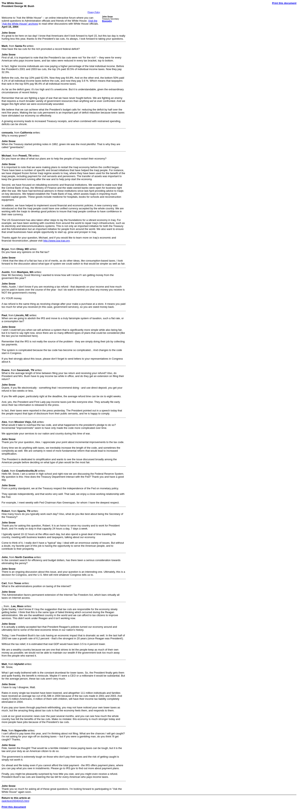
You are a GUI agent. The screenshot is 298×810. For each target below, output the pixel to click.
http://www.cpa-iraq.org (56, 240)
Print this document (284, 3)
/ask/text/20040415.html (15, 800)
